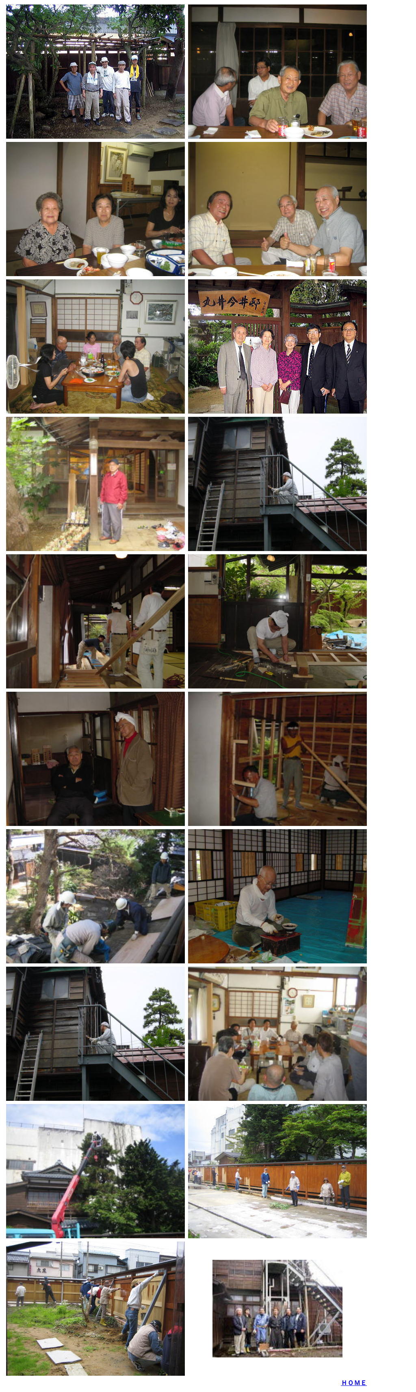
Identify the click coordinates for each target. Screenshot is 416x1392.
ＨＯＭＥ (354, 1382)
